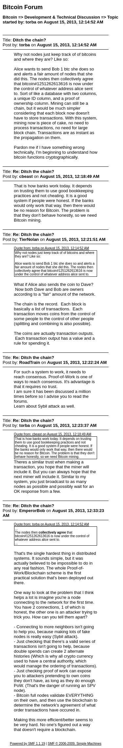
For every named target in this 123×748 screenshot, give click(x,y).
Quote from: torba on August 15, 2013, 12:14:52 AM (51, 248)
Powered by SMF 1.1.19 (27, 743)
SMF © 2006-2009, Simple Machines (74, 743)
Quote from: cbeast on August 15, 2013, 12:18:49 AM (52, 434)
